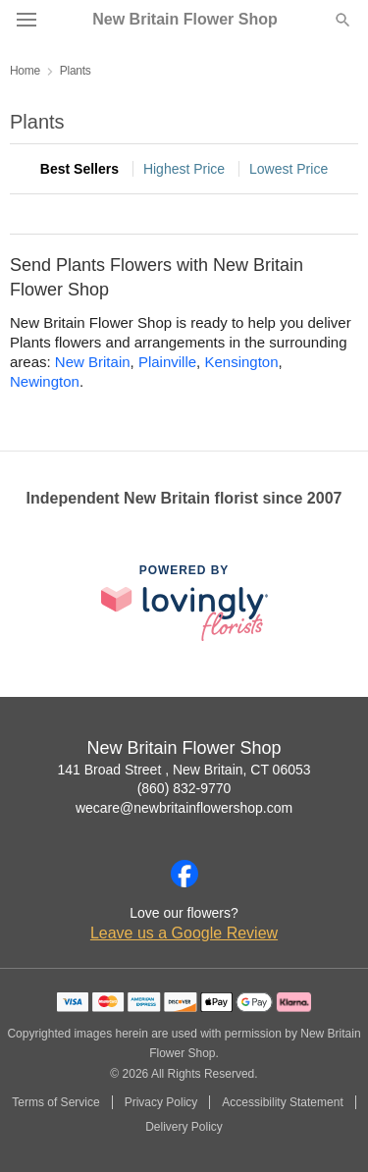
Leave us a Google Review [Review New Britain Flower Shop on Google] (184, 933)
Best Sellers (79, 169)
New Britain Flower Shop (184, 19)
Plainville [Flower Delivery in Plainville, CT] (167, 361)
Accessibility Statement (282, 1102)
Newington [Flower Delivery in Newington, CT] (44, 381)
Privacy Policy (161, 1102)
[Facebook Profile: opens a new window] (184, 873)
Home (25, 71)
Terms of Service (55, 1102)
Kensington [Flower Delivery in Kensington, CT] (241, 361)
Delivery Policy (184, 1127)
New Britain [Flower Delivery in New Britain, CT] (93, 361)
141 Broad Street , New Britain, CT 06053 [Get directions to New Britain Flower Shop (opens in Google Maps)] (183, 769)
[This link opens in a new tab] (184, 602)
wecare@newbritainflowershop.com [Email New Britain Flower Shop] (184, 808)
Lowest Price (288, 169)
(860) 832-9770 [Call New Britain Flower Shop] (184, 788)
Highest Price (184, 169)
